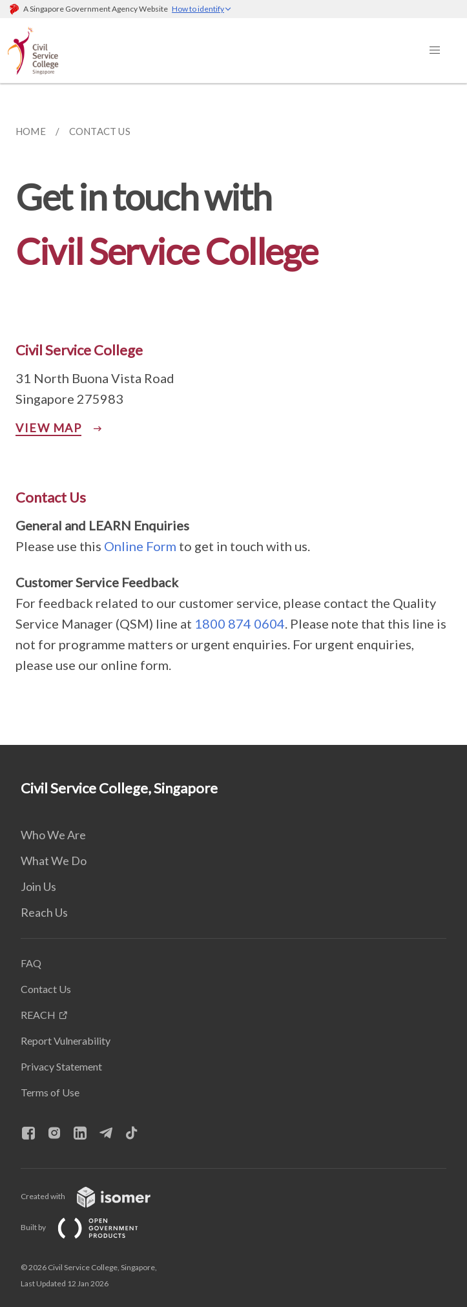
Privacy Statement (61, 1066)
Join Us (38, 886)
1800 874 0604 (239, 623)
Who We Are (53, 835)
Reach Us (44, 912)
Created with (96, 1196)
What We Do (54, 860)
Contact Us (46, 989)
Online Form (140, 546)
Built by (90, 1227)
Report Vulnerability (65, 1040)
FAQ (31, 963)
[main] (233, 414)
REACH (38, 1015)
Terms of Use (50, 1092)
